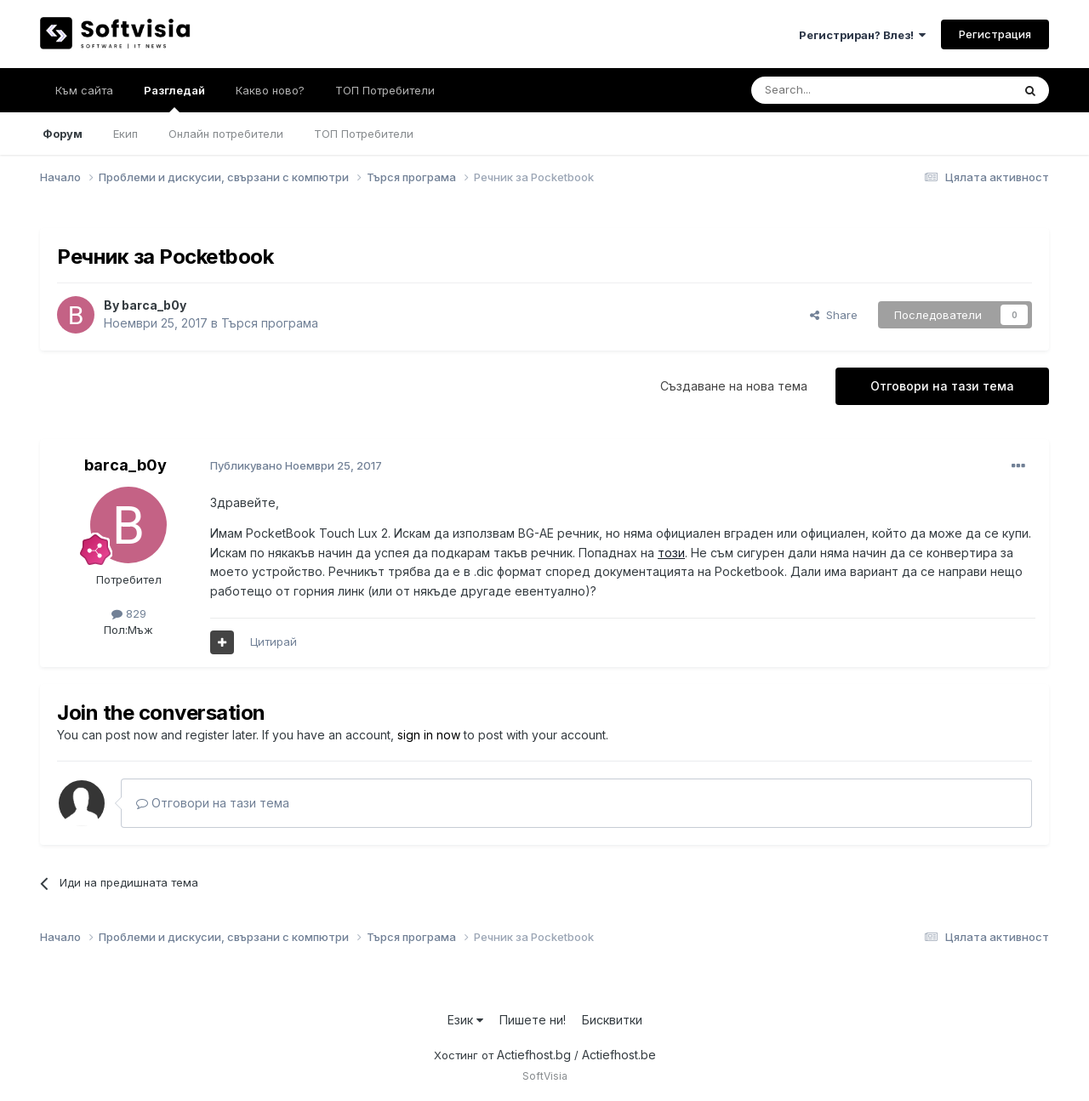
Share (834, 315)
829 (128, 613)
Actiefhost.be (619, 1054)
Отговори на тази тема (942, 386)
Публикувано (296, 465)
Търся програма (269, 323)
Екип (125, 133)
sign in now (428, 734)
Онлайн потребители (225, 133)
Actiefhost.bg (534, 1054)
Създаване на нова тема (733, 386)
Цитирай (273, 641)
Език (465, 1020)
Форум (63, 133)
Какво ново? (270, 90)
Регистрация (995, 34)
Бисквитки (612, 1020)
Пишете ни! (532, 1020)
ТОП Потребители (363, 133)
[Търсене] (836, 90)
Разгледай (174, 97)
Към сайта (84, 90)
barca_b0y (154, 305)
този (671, 552)
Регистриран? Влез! (862, 35)
